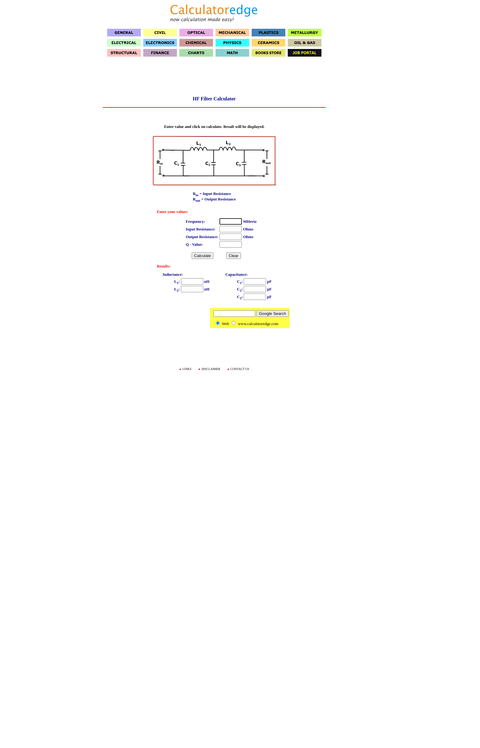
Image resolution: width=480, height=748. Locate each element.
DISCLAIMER (210, 369)
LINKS (186, 369)
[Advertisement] (214, 78)
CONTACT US (240, 369)
